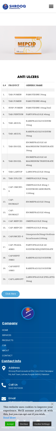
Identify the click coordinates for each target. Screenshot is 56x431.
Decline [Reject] (24, 423)
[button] (51, 6)
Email (12, 398)
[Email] (3, 399)
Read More (9, 417)
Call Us (13, 384)
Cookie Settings (42, 423)
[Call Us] (3, 385)
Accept (10, 423)
